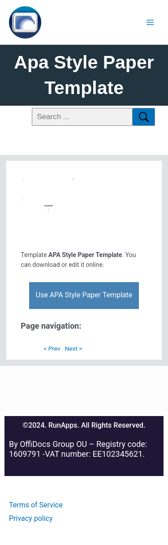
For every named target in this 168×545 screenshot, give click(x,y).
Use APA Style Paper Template (84, 295)
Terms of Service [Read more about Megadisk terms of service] (36, 505)
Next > (73, 348)
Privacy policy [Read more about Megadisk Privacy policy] (31, 518)
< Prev (51, 348)
